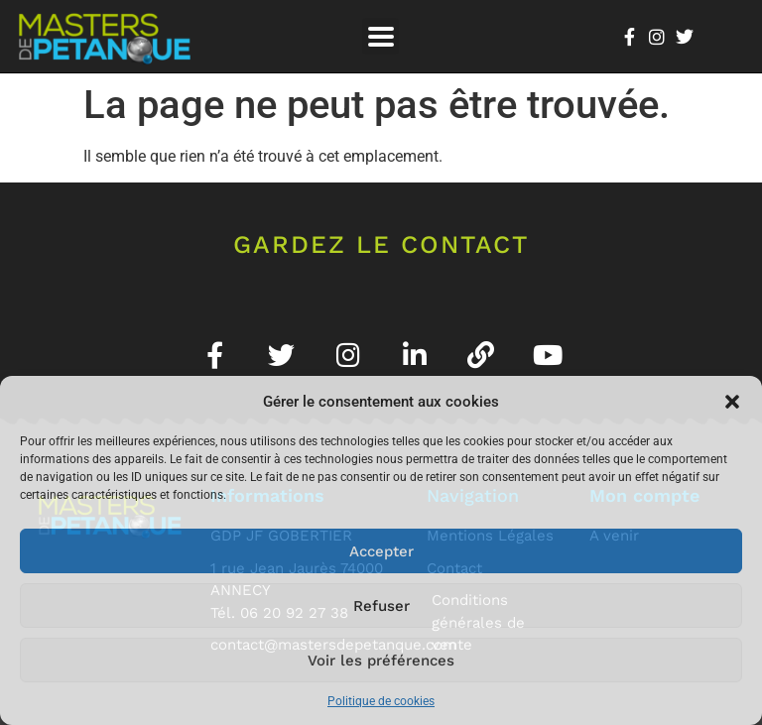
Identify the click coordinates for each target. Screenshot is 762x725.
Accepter (381, 551)
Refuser (381, 606)
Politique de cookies (381, 701)
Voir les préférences (381, 660)
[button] (732, 402)
